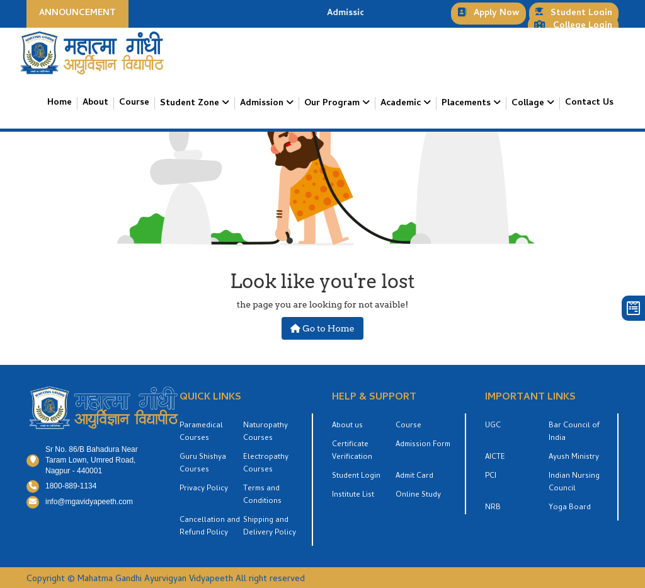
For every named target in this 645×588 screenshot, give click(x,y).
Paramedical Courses (201, 432)
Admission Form (423, 445)
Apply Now (488, 13)
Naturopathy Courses (265, 432)
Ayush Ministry (574, 457)
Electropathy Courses (265, 463)
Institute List (353, 495)
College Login (573, 26)
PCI (490, 476)
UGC (493, 426)
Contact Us (589, 103)
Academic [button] (401, 103)
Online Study (418, 495)
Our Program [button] (333, 103)
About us (347, 426)
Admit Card (414, 476)
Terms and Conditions (262, 495)
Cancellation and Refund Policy (210, 526)
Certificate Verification (352, 451)
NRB (493, 508)
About (95, 103)
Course (134, 103)
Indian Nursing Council (574, 482)
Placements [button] (467, 103)
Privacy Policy (204, 489)
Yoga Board (570, 508)
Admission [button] (263, 103)
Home (59, 103)
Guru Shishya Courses (203, 463)
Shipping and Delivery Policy (269, 526)
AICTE (495, 457)
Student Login (573, 13)
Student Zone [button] (191, 103)
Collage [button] (529, 103)
